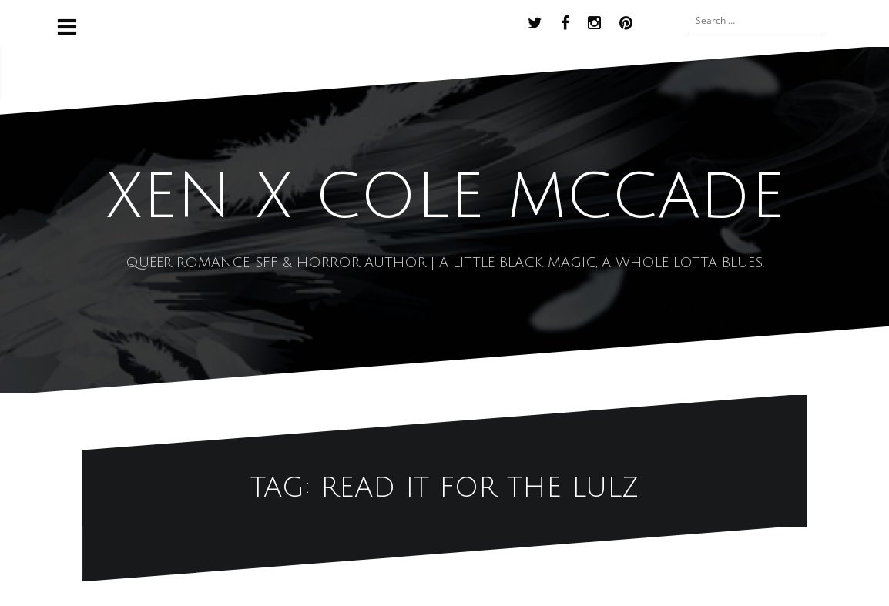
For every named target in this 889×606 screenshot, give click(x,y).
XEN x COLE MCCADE (445, 197)
